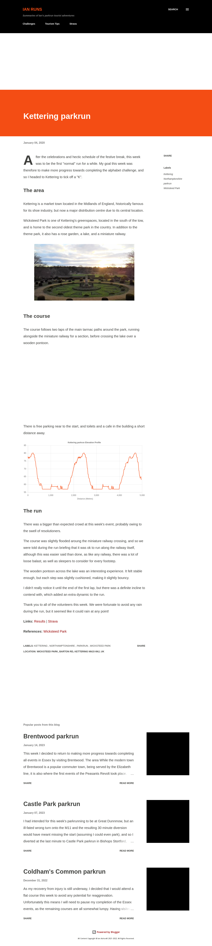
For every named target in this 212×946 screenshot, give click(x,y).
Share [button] (168, 155)
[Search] (173, 9)
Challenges (29, 23)
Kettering (168, 174)
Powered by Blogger (106, 932)
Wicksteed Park (55, 631)
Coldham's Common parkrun (64, 871)
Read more (127, 783)
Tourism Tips (52, 23)
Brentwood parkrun (51, 736)
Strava (73, 23)
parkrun (167, 183)
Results (39, 621)
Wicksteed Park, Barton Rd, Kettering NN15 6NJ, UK (70, 651)
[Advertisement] (106, 58)
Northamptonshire (173, 178)
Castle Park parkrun (51, 804)
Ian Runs (32, 9)
